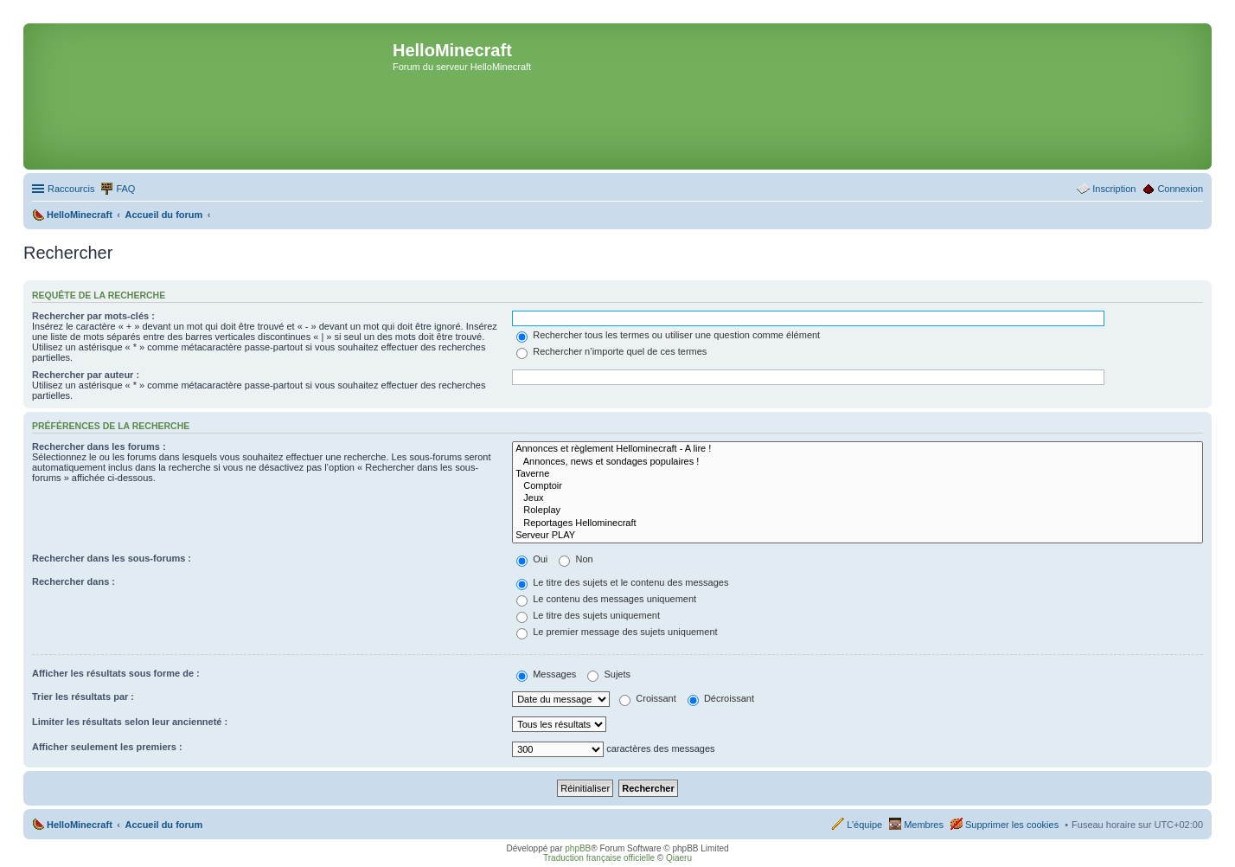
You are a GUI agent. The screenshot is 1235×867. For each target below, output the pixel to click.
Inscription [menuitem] (1114, 188)
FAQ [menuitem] (125, 188)
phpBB (578, 848)
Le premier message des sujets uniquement (616, 631)
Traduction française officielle (599, 858)
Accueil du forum (163, 824)
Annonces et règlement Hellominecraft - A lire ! (857, 449)
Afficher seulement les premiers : (107, 747)
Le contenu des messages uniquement (606, 599)
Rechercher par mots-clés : (93, 316)
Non (575, 559)
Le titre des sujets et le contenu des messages (622, 582)
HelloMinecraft (79, 824)
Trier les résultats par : (83, 696)
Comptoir (857, 486)
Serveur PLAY (857, 536)
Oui (531, 559)
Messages (546, 674)
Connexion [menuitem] (1180, 188)
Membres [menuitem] (924, 824)
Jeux (857, 498)
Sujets (608, 674)
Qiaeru (679, 858)
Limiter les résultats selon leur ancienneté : (129, 721)
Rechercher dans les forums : (99, 446)
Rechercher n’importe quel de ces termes (611, 351)
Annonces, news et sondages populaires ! (857, 462)
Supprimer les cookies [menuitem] (1012, 824)
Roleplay (857, 510)
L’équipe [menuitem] (864, 824)
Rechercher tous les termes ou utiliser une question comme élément (668, 335)
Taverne (857, 474)
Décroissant (721, 698)
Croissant (647, 698)
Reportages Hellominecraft (857, 523)
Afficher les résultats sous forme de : (116, 673)
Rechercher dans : (73, 581)
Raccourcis (71, 188)
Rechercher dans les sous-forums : (111, 558)
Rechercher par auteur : (85, 374)
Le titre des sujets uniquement (588, 615)
